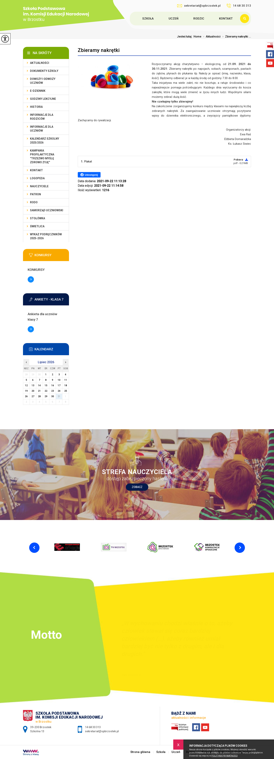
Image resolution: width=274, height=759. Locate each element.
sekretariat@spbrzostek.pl (199, 5)
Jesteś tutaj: (185, 36)
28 (39, 396)
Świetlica (37, 226)
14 (39, 385)
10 (59, 380)
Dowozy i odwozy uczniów (42, 80)
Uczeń (174, 18)
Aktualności (211, 36)
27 (33, 396)
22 (46, 391)
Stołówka (37, 218)
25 (65, 391)
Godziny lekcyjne (43, 98)
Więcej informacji (31, 279)
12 (26, 385)
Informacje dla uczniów (41, 128)
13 (33, 385)
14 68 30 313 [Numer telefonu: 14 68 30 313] (93, 727)
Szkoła (148, 18)
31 (59, 396)
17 (59, 385)
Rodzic (198, 18)
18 (65, 385)
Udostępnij (89, 174)
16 (52, 385)
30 (52, 396)
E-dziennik (37, 90)
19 (26, 391)
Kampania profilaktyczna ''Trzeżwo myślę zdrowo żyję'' (42, 156)
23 (52, 391)
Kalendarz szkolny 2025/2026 (44, 140)
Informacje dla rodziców (41, 116)
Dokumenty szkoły (44, 70)
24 (59, 391)
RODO (34, 202)
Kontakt (226, 18)
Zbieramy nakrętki (99, 50)
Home (197, 36)
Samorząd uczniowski (46, 210)
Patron (35, 194)
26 (26, 396)
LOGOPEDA (37, 178)
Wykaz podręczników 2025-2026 (46, 236)
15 (46, 385)
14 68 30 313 (238, 5)
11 (65, 380)
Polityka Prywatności (224, 756)
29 (46, 396)
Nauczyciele (39, 186)
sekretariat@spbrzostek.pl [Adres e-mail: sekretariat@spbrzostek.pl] (102, 731)
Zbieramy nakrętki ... (236, 36)
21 (39, 391)
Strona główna (130, 18)
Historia (36, 106)
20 (33, 391)
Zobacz (137, 487)
